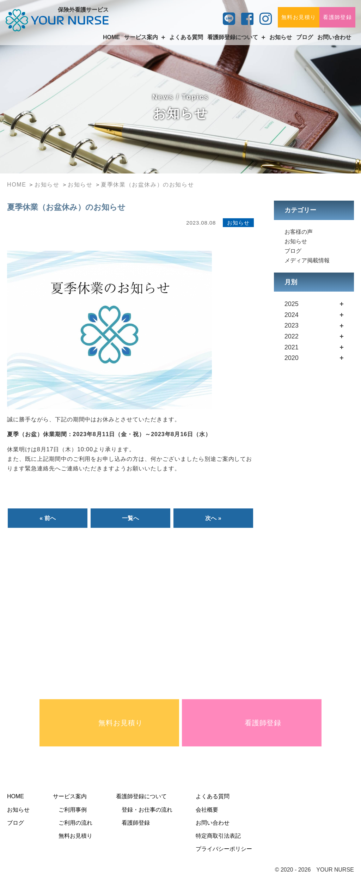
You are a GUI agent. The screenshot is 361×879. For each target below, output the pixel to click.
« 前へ (47, 518)
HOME (111, 37)
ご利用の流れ (75, 823)
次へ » (213, 518)
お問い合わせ (334, 37)
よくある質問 (186, 37)
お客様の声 (298, 232)
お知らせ (280, 37)
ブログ (304, 37)
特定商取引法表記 (218, 836)
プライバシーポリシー (224, 849)
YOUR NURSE (335, 870)
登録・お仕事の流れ (147, 810)
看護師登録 (337, 17)
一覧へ (130, 518)
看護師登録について (141, 796)
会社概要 (207, 810)
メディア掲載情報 (307, 260)
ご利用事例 (73, 810)
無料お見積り (298, 17)
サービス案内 (70, 796)
